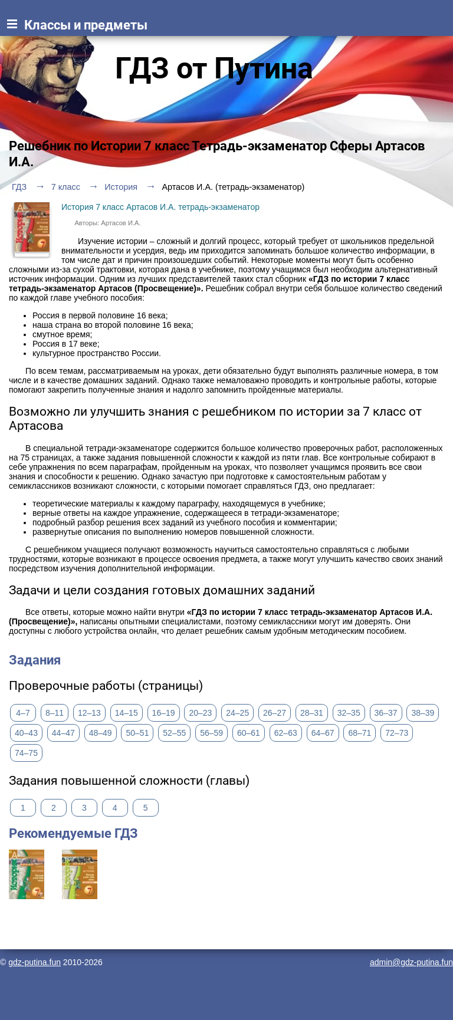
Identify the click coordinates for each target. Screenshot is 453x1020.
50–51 (137, 733)
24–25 (237, 713)
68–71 (359, 733)
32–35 (348, 713)
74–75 (26, 753)
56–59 (211, 733)
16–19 (163, 713)
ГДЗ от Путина (214, 68)
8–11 (54, 713)
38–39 (422, 713)
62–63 (285, 733)
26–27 (274, 713)
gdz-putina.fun (34, 962)
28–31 (311, 713)
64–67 (322, 733)
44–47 (63, 733)
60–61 (248, 733)
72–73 (396, 733)
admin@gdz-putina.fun (411, 962)
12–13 (89, 713)
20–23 (200, 713)
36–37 (386, 713)
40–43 (26, 733)
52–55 (174, 733)
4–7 (22, 713)
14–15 (126, 713)
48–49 (100, 733)
